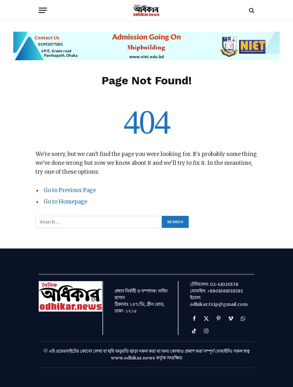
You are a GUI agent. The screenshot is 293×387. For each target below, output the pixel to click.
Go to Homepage (65, 201)
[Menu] (43, 10)
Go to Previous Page (70, 190)
